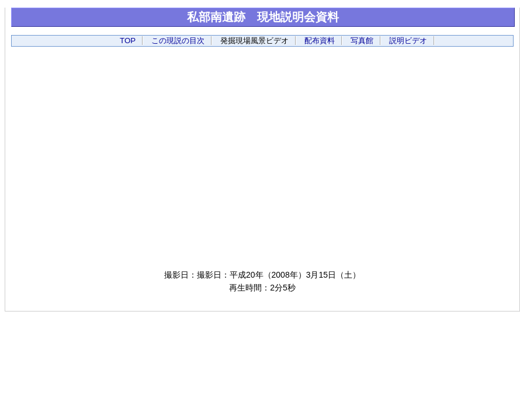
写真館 (362, 40)
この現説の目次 (177, 40)
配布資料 (319, 40)
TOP (128, 40)
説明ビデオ (408, 40)
